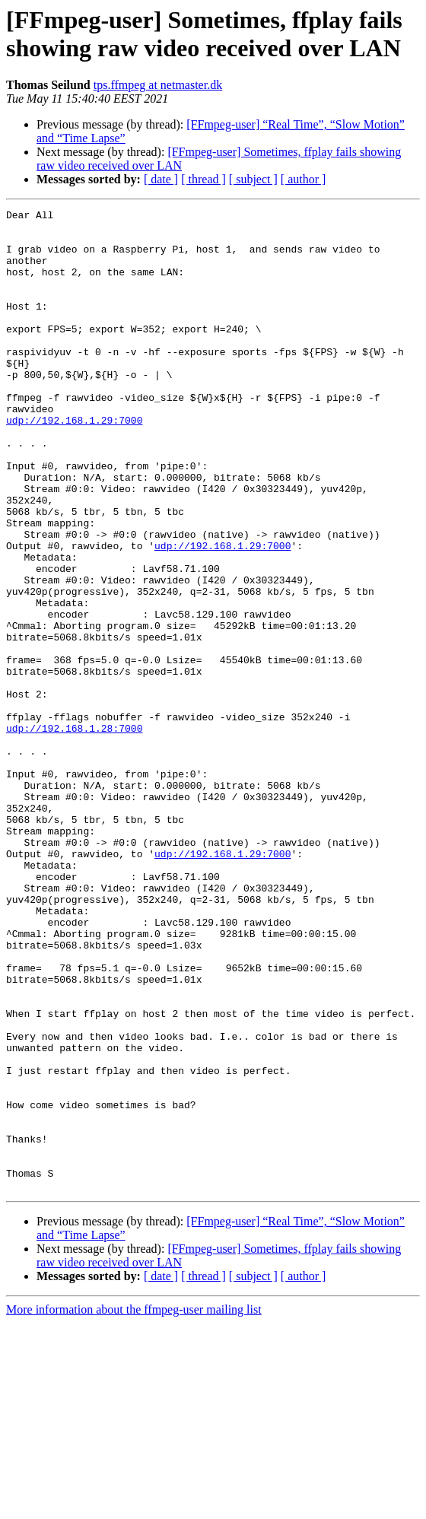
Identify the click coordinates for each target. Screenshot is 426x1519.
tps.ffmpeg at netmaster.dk (158, 84)
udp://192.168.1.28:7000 (74, 833)
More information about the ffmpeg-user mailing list (134, 1505)
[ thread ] (203, 179)
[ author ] (303, 179)
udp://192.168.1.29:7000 (74, 463)
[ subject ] (253, 179)
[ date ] (161, 179)
